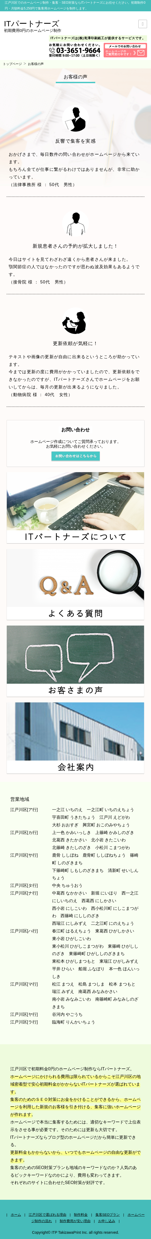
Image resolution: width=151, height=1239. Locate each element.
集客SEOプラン (107, 1215)
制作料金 (81, 1215)
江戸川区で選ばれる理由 (47, 1215)
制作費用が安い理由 (75, 1221)
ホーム (16, 1215)
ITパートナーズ (31, 23)
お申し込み (106, 1221)
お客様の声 (36, 64)
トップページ (12, 64)
